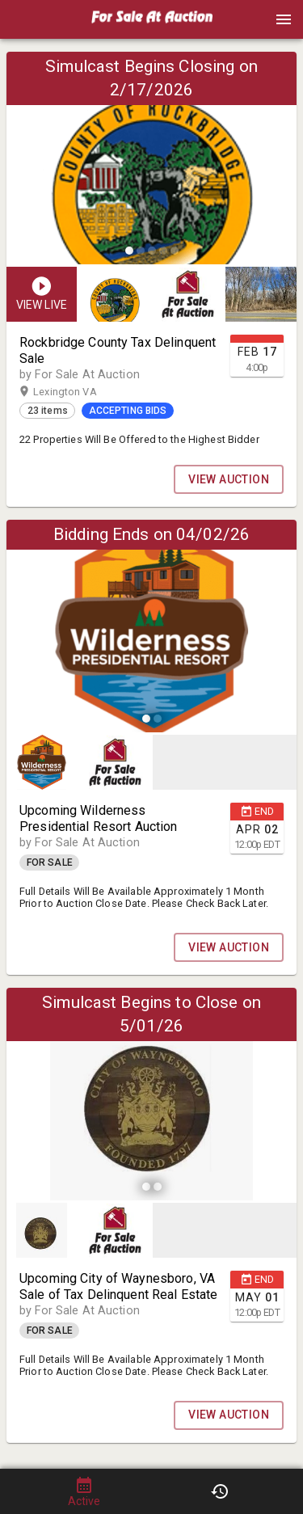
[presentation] (151, 19)
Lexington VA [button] (80, 392)
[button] (152, 25)
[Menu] (283, 19)
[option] (151, 160)
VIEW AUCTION (228, 479)
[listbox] (151, 160)
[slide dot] (129, 251)
